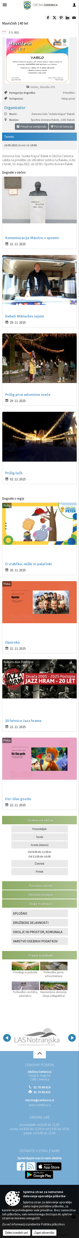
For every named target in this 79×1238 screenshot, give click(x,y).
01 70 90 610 (42, 1087)
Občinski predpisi (40, 894)
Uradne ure (39, 1117)
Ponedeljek (39, 829)
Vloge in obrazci (40, 903)
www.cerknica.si (40, 1105)
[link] (48, 18)
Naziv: (10, 114)
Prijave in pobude (40, 955)
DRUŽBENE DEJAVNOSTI (31, 923)
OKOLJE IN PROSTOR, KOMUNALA (37, 932)
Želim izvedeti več (16, 1233)
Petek (39, 871)
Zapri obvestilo (44, 1233)
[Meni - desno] (74, 4)
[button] (7, 1038)
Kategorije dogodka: (20, 93)
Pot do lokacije (62, 126)
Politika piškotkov (53, 1224)
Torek (39, 837)
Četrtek (39, 863)
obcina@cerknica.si (39, 1100)
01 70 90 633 (42, 1092)
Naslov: (11, 120)
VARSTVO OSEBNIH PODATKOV (35, 941)
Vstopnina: (13, 98)
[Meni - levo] (4, 4)
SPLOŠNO (20, 913)
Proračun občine (40, 885)
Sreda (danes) (39, 845)
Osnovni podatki (39, 1065)
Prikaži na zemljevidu (31, 126)
